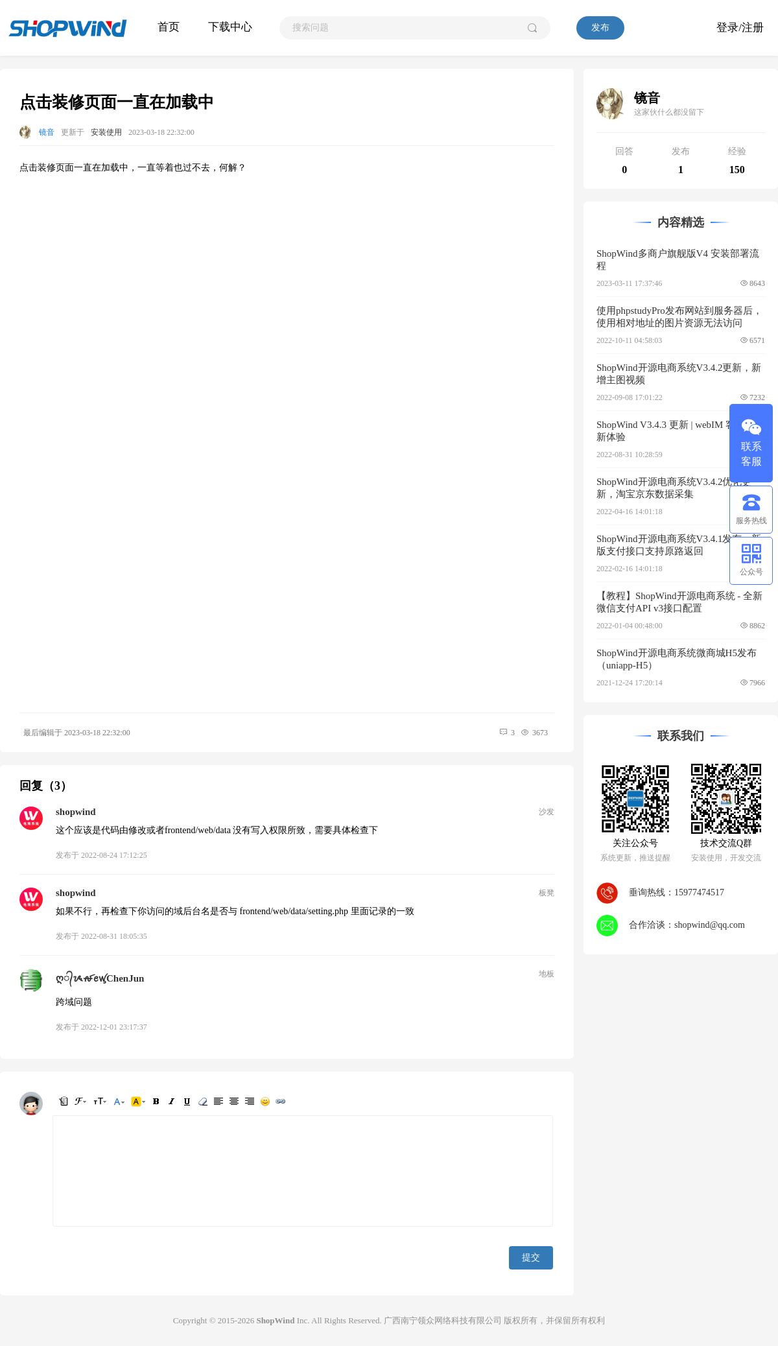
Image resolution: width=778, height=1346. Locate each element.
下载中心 (230, 27)
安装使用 (106, 132)
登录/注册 (740, 27)
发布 (600, 27)
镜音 (46, 132)
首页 (169, 27)
